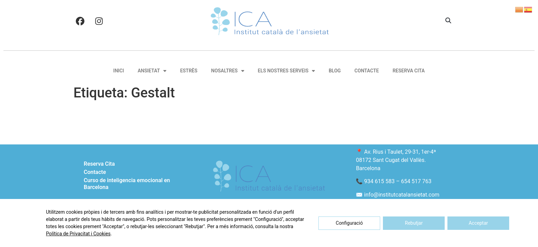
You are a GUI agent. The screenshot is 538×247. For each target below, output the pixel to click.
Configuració (349, 223)
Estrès (188, 70)
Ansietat (152, 71)
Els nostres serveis (286, 71)
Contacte (366, 70)
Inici (118, 70)
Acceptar (478, 223)
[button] (448, 20)
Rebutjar (414, 223)
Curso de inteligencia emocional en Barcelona (127, 183)
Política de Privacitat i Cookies (78, 233)
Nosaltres (227, 71)
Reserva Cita (409, 70)
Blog (335, 70)
